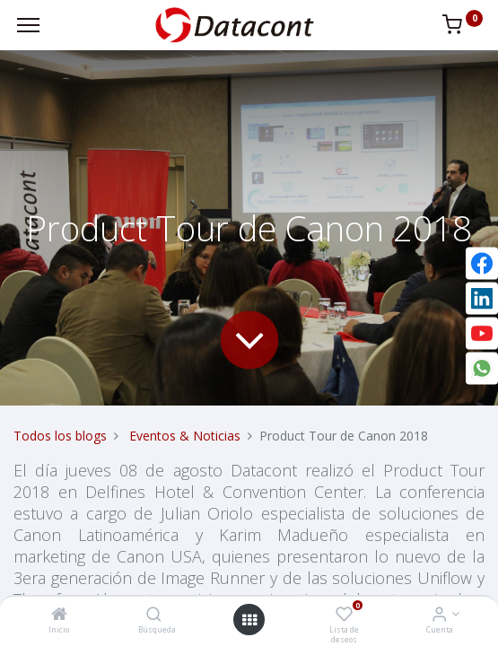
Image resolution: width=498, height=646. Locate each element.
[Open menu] (249, 620)
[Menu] (28, 25)
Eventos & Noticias (184, 435)
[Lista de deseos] (344, 615)
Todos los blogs (60, 435)
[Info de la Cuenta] (439, 615)
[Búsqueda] (153, 615)
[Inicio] (59, 615)
